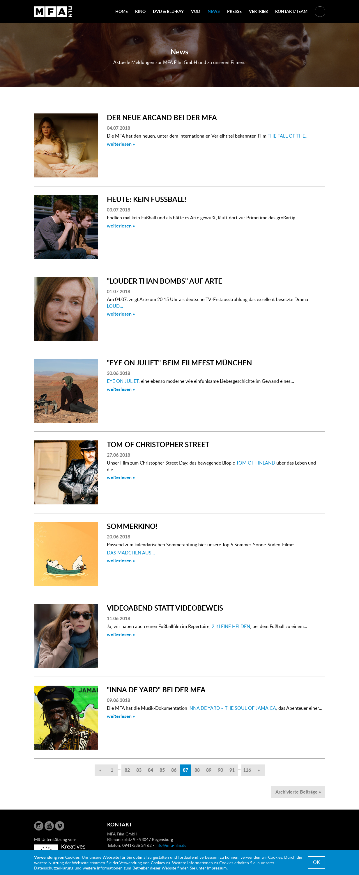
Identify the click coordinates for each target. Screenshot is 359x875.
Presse (234, 11)
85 (162, 769)
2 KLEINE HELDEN (231, 626)
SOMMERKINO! (132, 526)
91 (232, 769)
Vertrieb (258, 11)
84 (150, 769)
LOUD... (115, 306)
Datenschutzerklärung (53, 868)
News (214, 11)
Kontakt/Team (291, 11)
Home (121, 11)
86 (173, 769)
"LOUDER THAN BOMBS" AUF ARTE (164, 281)
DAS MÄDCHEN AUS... (131, 552)
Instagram (38, 825)
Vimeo (59, 825)
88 (197, 769)
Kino (140, 11)
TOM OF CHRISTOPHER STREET (158, 444)
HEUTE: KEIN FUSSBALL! (146, 199)
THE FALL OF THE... (288, 136)
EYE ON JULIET (123, 381)
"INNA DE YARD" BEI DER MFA (156, 689)
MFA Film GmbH (53, 11)
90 (220, 769)
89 (208, 769)
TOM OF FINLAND (255, 463)
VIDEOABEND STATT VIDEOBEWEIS (165, 608)
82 (127, 769)
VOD (195, 11)
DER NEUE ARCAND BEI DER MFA (162, 117)
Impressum (217, 868)
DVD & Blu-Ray (168, 11)
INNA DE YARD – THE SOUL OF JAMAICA (232, 708)
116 (247, 769)
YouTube (49, 825)
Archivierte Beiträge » (298, 791)
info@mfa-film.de (170, 845)
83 (139, 769)
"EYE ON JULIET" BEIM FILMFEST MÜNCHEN (179, 362)
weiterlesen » (121, 144)
